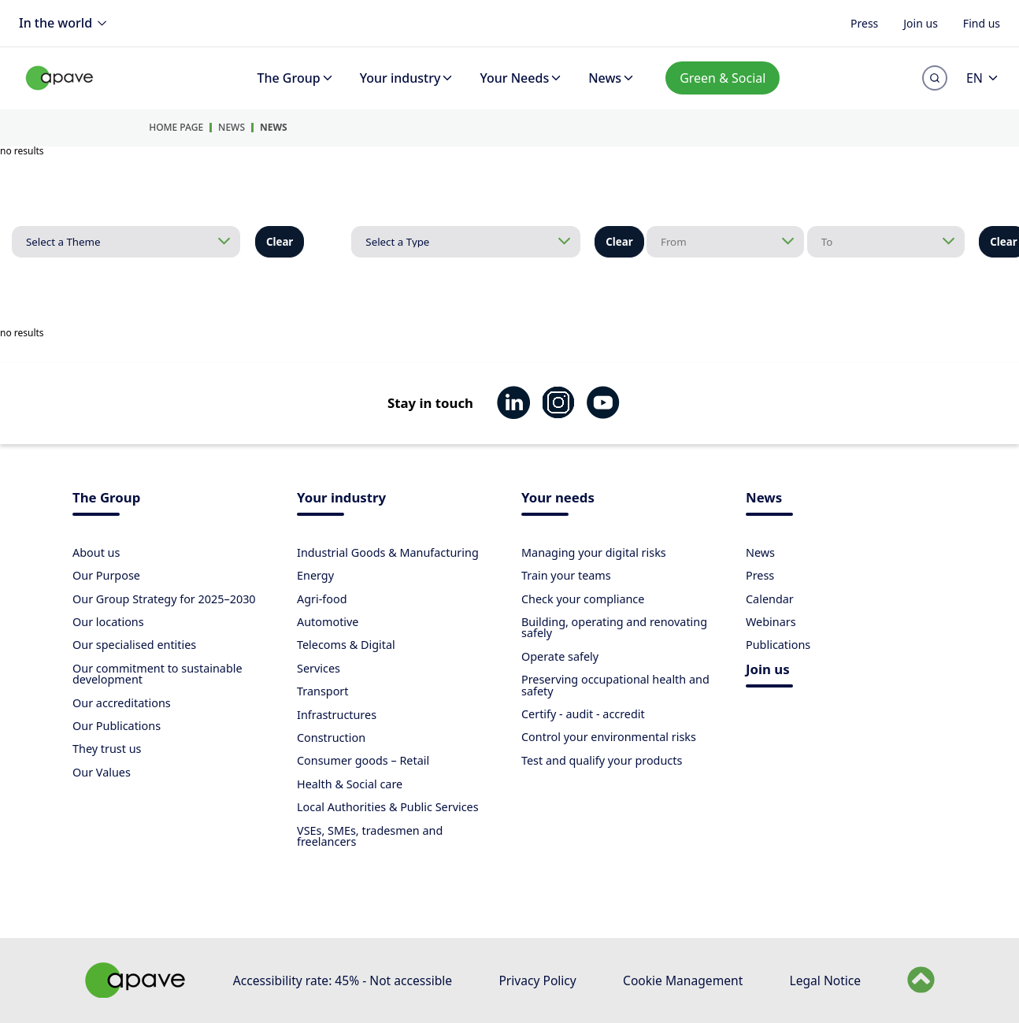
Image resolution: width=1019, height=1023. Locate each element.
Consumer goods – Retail (363, 760)
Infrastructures (336, 714)
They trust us (106, 748)
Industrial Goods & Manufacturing (388, 552)
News (611, 78)
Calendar (770, 598)
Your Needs (521, 78)
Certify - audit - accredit (583, 713)
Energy (315, 575)
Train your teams (566, 575)
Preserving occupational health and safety (615, 685)
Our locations (108, 621)
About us (96, 552)
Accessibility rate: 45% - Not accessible (342, 980)
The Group (296, 78)
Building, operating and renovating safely (614, 627)
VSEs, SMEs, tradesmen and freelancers (370, 836)
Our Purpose (106, 575)
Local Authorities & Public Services (388, 806)
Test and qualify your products (601, 760)
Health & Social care (349, 784)
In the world (65, 23)
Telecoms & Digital (346, 644)
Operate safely (559, 656)
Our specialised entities (134, 644)
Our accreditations (121, 702)
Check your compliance (582, 598)
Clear (279, 242)
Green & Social (722, 78)
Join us (920, 22)
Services (318, 668)
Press (864, 22)
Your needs (558, 498)
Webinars (771, 621)
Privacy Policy (537, 980)
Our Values (101, 772)
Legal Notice (826, 980)
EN (983, 78)
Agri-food (322, 598)
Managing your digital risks (593, 552)
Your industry (407, 78)
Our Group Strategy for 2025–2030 (164, 598)
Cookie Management (683, 980)
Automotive (328, 621)
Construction (331, 737)
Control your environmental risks (608, 736)
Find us (981, 22)
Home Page (176, 127)
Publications (778, 644)
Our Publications (116, 725)
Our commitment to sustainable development (157, 674)
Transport (323, 691)
